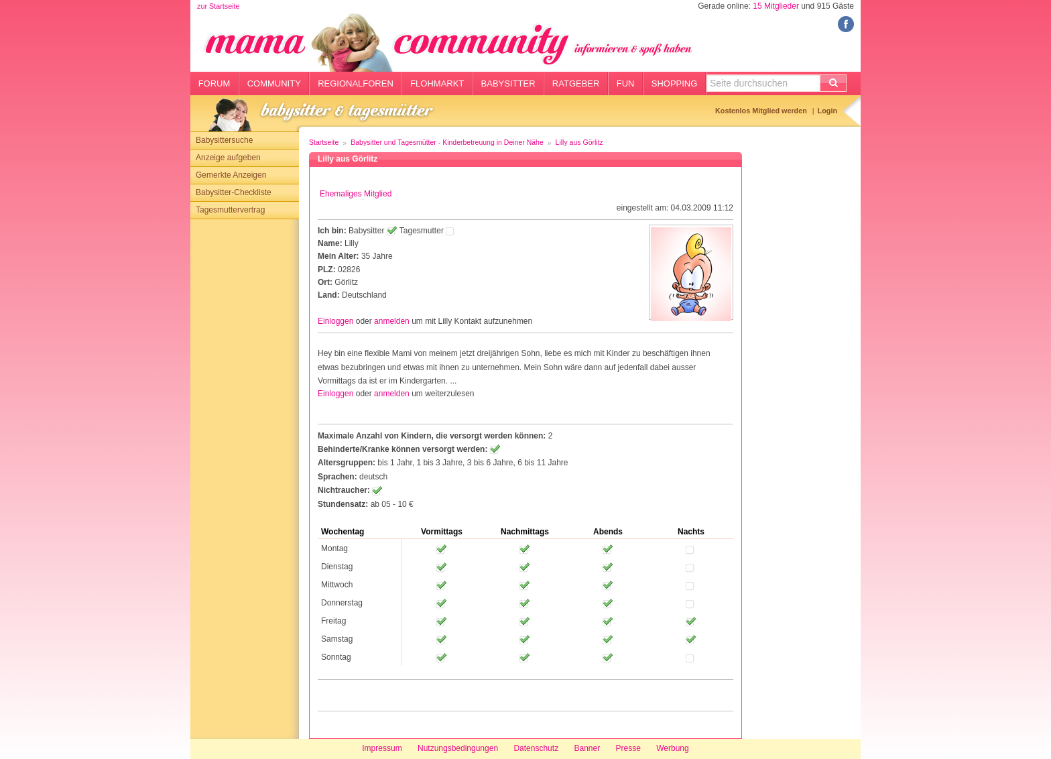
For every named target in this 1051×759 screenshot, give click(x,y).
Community (274, 83)
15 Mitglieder (776, 6)
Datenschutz (535, 748)
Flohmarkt (437, 83)
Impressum (381, 748)
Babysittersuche (224, 140)
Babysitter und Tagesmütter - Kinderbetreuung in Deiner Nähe (447, 142)
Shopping (675, 83)
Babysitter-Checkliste (233, 192)
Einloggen (335, 321)
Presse (628, 748)
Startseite (323, 142)
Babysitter (508, 83)
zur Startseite (218, 6)
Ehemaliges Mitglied (355, 193)
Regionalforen (355, 83)
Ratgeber (576, 83)
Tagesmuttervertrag (230, 210)
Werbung (672, 748)
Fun (626, 83)
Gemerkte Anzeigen (231, 175)
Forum (214, 83)
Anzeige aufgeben (228, 157)
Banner (587, 748)
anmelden (392, 321)
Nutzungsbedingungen (458, 748)
